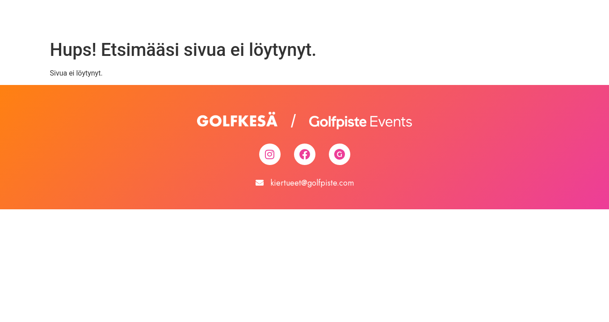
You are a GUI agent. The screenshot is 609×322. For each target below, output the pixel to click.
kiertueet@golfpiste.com (312, 183)
